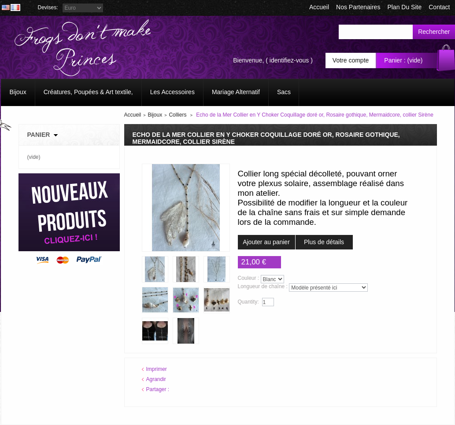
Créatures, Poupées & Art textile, (88, 91)
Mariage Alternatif (236, 91)
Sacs (284, 91)
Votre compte (351, 60)
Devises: (48, 7)
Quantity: (248, 302)
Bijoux (18, 91)
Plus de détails (324, 241)
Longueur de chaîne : (263, 286)
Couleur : (248, 278)
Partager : (158, 389)
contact (439, 7)
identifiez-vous (289, 60)
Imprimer (156, 369)
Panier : (394, 60)
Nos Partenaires (358, 7)
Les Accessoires (172, 91)
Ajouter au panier (266, 241)
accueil (319, 7)
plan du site (404, 7)
